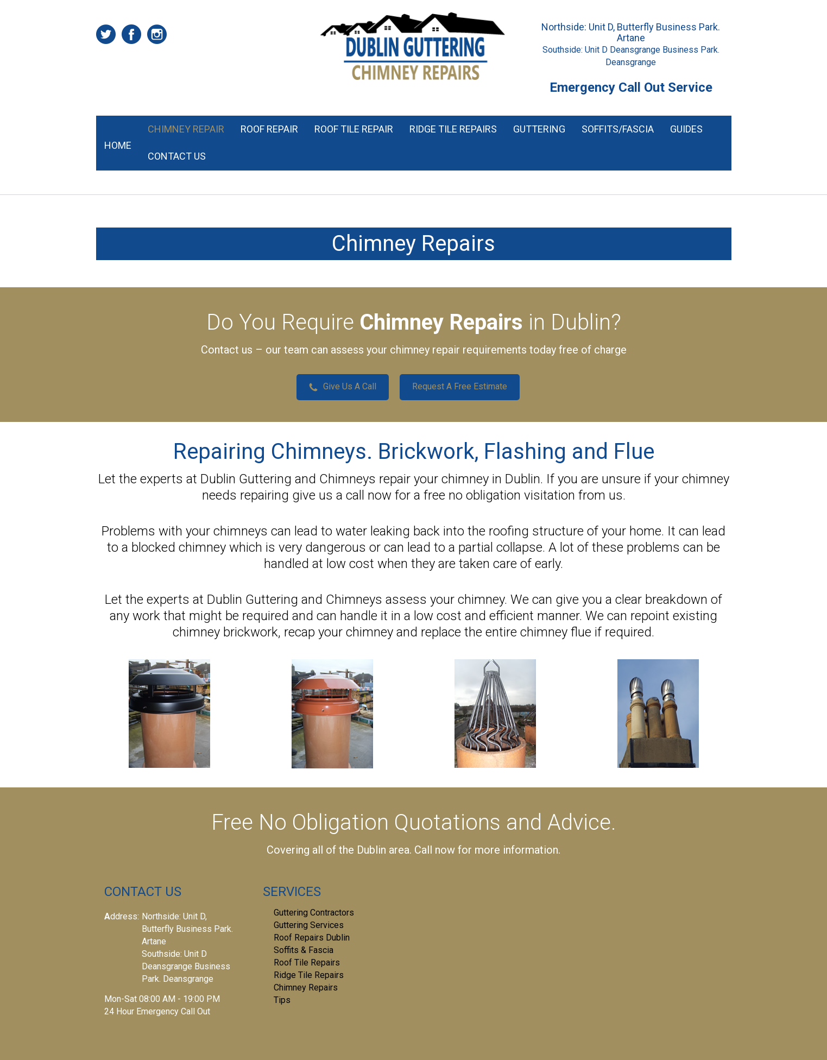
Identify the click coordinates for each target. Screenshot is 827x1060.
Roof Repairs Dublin (312, 937)
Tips (282, 1000)
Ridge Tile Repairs (453, 129)
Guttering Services (309, 925)
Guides (686, 129)
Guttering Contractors (314, 912)
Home (117, 145)
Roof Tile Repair (353, 129)
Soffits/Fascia (618, 129)
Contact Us (177, 156)
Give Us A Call (342, 386)
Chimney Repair (186, 129)
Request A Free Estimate (459, 386)
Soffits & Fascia (303, 950)
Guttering (539, 129)
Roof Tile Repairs (307, 962)
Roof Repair (269, 129)
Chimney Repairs (306, 987)
